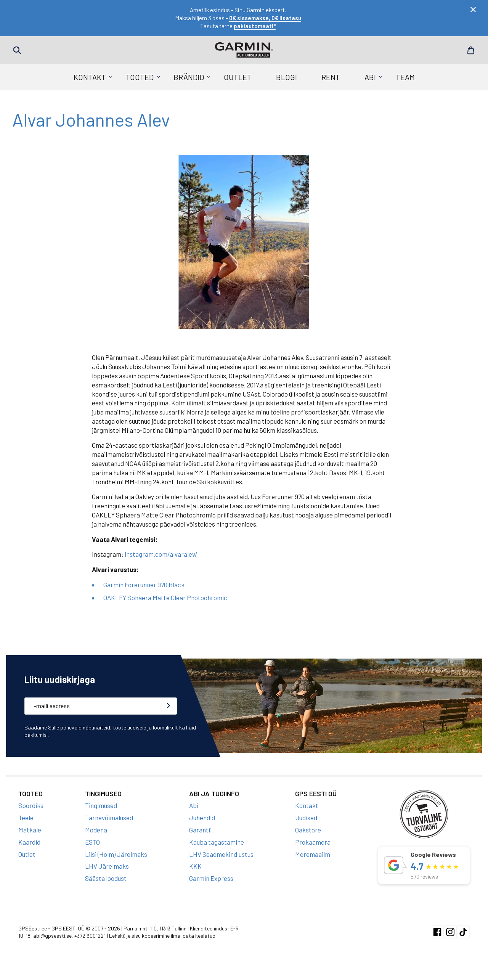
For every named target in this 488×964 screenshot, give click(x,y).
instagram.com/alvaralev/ (161, 554)
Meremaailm (312, 854)
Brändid (188, 77)
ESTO (92, 842)
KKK (195, 866)
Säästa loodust (106, 878)
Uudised (306, 817)
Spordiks (30, 805)
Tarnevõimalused (109, 817)
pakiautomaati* (255, 25)
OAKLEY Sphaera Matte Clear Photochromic (165, 597)
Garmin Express (211, 878)
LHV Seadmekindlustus (221, 854)
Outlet (238, 77)
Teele (26, 817)
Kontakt (90, 77)
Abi (370, 77)
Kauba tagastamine (216, 842)
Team (405, 77)
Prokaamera (313, 842)
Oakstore (308, 830)
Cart (471, 50)
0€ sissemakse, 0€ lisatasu (265, 17)
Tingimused (101, 805)
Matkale (29, 830)
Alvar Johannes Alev (91, 119)
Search (17, 50)
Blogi (286, 77)
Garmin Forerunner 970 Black (144, 584)
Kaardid (29, 842)
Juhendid (202, 817)
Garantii (200, 830)
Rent (330, 77)
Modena (96, 830)
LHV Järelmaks (107, 866)
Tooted (140, 77)
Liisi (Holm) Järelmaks (116, 854)
